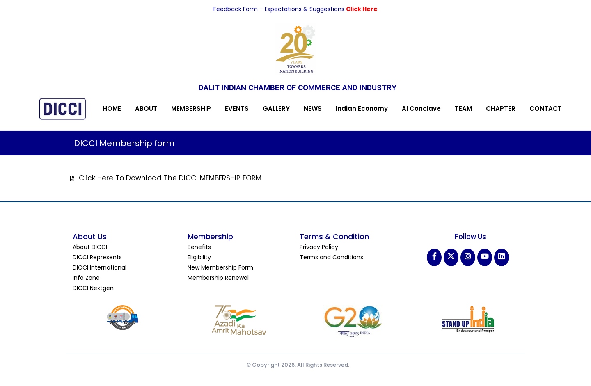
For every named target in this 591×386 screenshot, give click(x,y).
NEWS (313, 108)
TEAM (463, 108)
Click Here (362, 9)
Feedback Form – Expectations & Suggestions (279, 9)
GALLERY (276, 108)
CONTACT (545, 108)
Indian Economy (362, 108)
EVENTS (237, 108)
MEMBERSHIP (191, 108)
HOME (112, 108)
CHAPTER (500, 108)
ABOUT (146, 108)
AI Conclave (421, 108)
